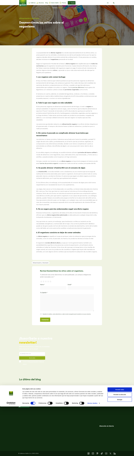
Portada (54, 7)
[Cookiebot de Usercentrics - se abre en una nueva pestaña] (11, 452)
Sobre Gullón (55, 3)
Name (42, 284)
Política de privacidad (33, 361)
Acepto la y (33, 363)
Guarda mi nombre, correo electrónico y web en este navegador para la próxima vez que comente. (67, 314)
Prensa (64, 3)
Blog (46, 3)
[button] (113, 3)
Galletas (33, 3)
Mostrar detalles (93, 452)
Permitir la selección (119, 444)
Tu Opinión (43, 292)
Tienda (73, 3)
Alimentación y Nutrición (29, 18)
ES (108, 3)
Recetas (41, 3)
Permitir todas (119, 439)
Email (70, 284)
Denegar (119, 449)
